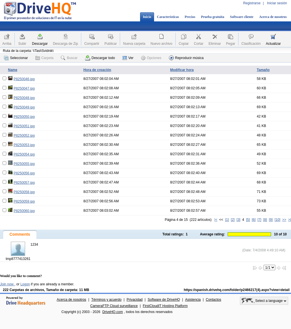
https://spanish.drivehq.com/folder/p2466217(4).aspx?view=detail (237, 290)
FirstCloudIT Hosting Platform (165, 306)
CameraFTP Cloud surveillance (114, 306)
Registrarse (251, 3)
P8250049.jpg (24, 107)
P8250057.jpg (24, 183)
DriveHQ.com (112, 312)
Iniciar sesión (277, 3)
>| (289, 220)
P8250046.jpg (24, 79)
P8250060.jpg (24, 211)
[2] (233, 220)
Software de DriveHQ (164, 300)
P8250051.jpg (24, 126)
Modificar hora (182, 70)
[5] (248, 220)
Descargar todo (100, 57)
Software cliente (241, 17)
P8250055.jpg (24, 164)
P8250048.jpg (24, 98)
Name (12, 70)
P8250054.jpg (24, 154)
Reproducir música (186, 57)
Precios (190, 17)
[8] (265, 220)
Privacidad (135, 300)
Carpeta (44, 58)
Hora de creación (97, 70)
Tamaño (263, 70)
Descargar (40, 44)
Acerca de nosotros (273, 17)
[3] (238, 220)
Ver (128, 58)
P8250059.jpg (24, 201)
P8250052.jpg (24, 136)
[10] (277, 220)
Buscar (69, 58)
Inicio (147, 17)
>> (284, 220)
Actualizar (273, 44)
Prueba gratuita (212, 17)
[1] (227, 220)
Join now (7, 284)
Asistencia (193, 300)
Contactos (213, 300)
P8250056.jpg (24, 173)
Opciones (151, 58)
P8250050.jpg (24, 117)
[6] (253, 220)
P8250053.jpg (24, 145)
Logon (25, 284)
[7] (259, 220)
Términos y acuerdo (106, 300)
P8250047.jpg (24, 88)
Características (168, 17)
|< (216, 220)
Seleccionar (16, 58)
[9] (270, 220)
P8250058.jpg (24, 192)
